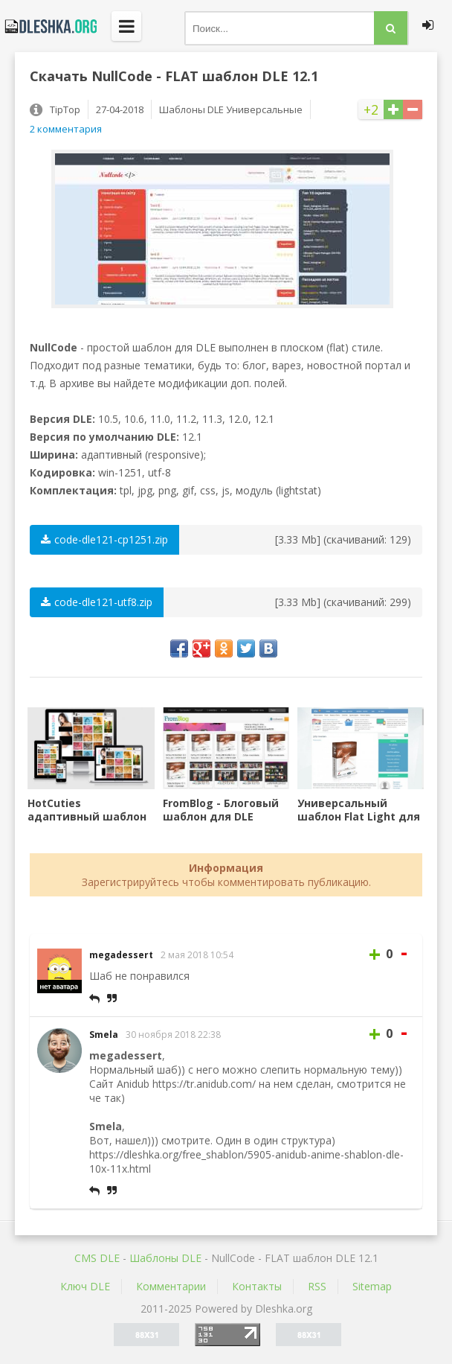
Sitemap (372, 1286)
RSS (317, 1286)
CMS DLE (97, 1258)
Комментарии (171, 1286)
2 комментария (66, 129)
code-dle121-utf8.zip (96, 602)
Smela (103, 1034)
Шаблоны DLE (165, 1258)
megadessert (121, 955)
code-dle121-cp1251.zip (104, 539)
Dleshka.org (48, 26)
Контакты (257, 1286)
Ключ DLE (85, 1286)
